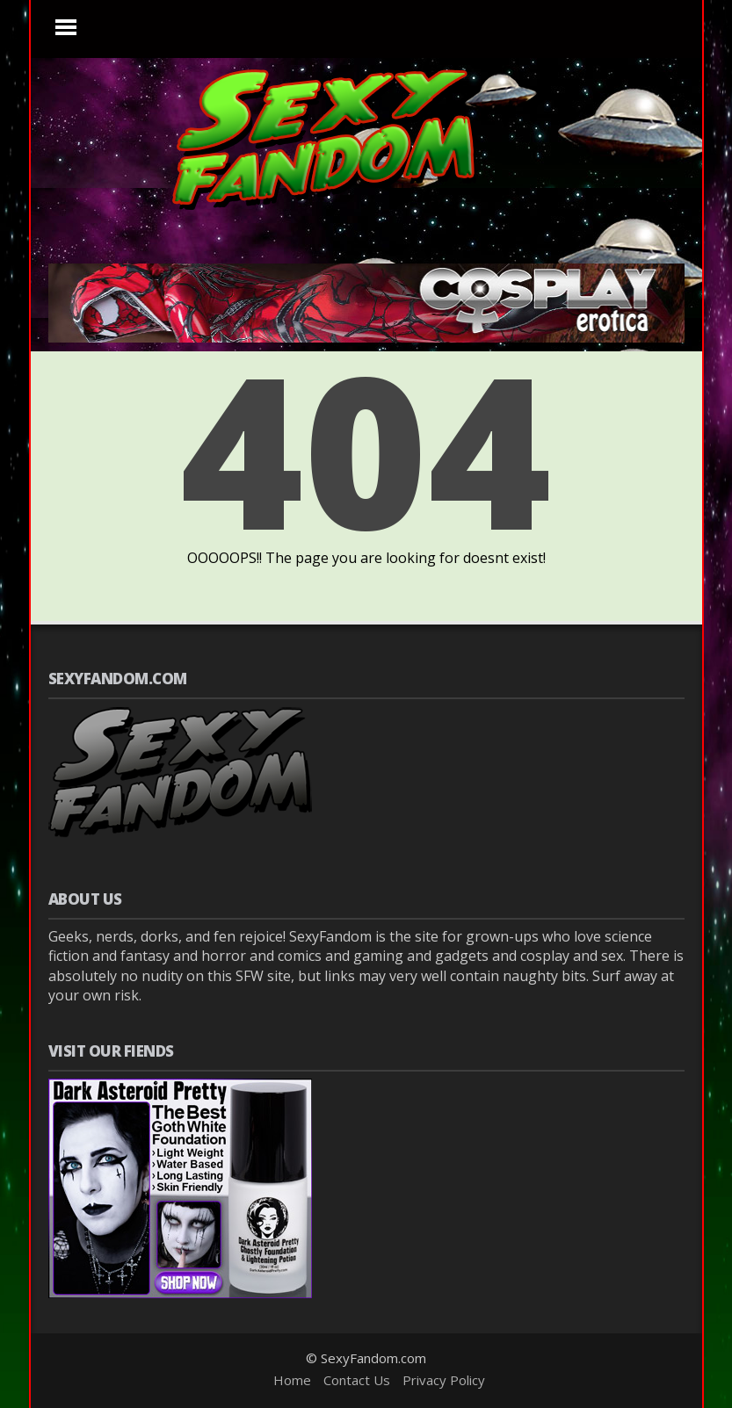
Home (292, 1380)
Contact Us (356, 1380)
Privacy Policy (443, 1380)
